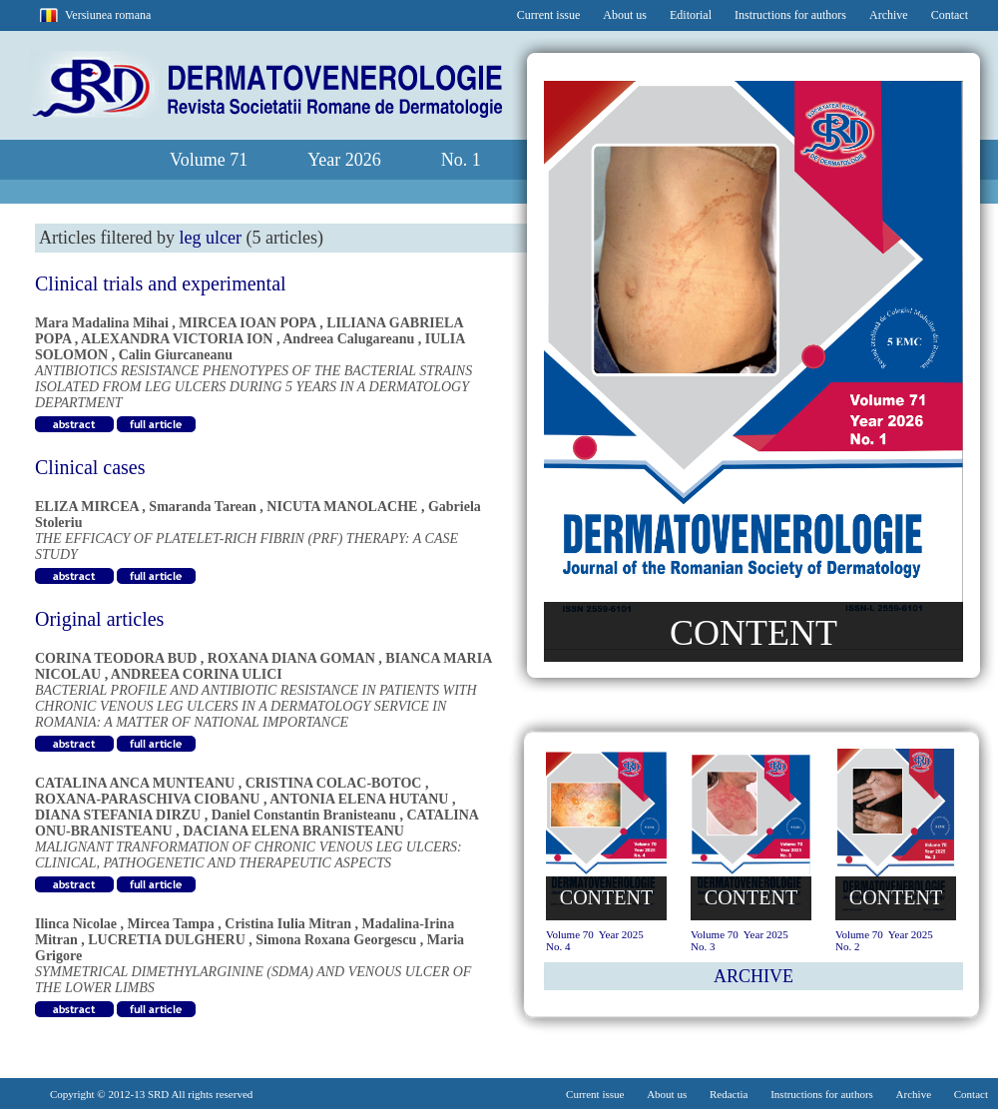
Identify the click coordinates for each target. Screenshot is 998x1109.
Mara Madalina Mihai (102, 322)
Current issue (549, 15)
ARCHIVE (753, 976)
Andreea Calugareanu (348, 338)
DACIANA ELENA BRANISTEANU (293, 831)
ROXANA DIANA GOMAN (291, 658)
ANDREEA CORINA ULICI (196, 674)
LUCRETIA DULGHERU (167, 939)
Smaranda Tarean (202, 506)
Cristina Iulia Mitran (288, 923)
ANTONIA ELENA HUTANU (358, 799)
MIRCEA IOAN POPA (247, 322)
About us (625, 15)
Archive (888, 15)
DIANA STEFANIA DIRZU (118, 815)
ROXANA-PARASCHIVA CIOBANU (147, 799)
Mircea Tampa (171, 923)
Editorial (691, 15)
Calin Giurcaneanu (176, 354)
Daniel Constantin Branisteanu (304, 815)
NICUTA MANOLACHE (341, 506)
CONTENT (753, 633)
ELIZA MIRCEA (87, 506)
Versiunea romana (108, 15)
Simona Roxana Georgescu (335, 939)
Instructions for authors (790, 15)
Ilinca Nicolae (76, 923)
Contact (949, 15)
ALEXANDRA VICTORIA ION (176, 338)
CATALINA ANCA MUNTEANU (135, 783)
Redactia (729, 1094)
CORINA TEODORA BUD (116, 658)
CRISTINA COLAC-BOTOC (334, 783)
